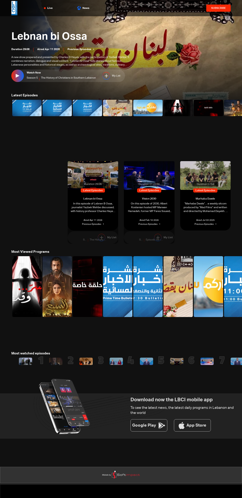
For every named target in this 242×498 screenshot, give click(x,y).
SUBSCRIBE (218, 8)
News (83, 8)
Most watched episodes (30, 353)
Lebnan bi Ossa (49, 37)
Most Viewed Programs (30, 252)
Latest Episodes (24, 95)
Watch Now (34, 73)
